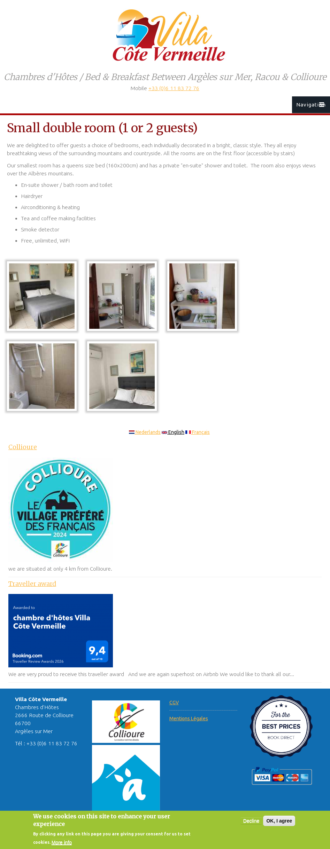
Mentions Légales (188, 718)
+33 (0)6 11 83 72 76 (173, 88)
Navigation (311, 105)
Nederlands (145, 432)
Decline (251, 824)
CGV (174, 702)
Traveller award (32, 584)
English (173, 432)
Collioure (22, 447)
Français (197, 432)
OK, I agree (279, 824)
